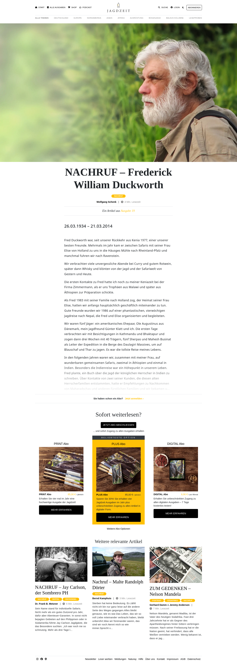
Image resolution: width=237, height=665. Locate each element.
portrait (156, 600)
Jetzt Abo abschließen (118, 425)
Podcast (85, 7)
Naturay (132, 659)
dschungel (71, 599)
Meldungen (120, 659)
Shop (72, 7)
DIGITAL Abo (175, 443)
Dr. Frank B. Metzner (46, 603)
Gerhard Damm (158, 605)
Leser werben (105, 659)
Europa (78, 18)
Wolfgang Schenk (106, 202)
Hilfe (140, 659)
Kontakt (161, 659)
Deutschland (61, 18)
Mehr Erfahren (61, 510)
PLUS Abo (118, 444)
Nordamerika (94, 18)
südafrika (172, 600)
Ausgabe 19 (128, 210)
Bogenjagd (155, 18)
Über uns (150, 659)
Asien (109, 18)
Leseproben (195, 18)
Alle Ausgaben (56, 7)
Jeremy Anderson (180, 605)
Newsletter (90, 659)
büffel (55, 599)
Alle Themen (42, 18)
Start (39, 7)
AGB (183, 659)
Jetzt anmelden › (134, 398)
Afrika (121, 18)
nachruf (118, 196)
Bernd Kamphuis (101, 598)
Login (175, 7)
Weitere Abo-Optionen (118, 528)
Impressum (172, 659)
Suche (163, 7)
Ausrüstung (136, 18)
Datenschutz (194, 659)
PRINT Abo (61, 443)
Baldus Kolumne (175, 18)
